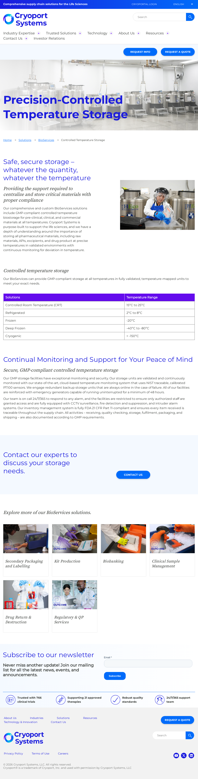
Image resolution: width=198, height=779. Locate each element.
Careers (63, 753)
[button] (179, 4)
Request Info (140, 51)
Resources (90, 718)
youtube (176, 755)
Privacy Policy (13, 753)
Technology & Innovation (20, 722)
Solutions (25, 140)
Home (7, 140)
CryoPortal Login (144, 4)
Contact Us (133, 475)
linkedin (191, 755)
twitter (184, 755)
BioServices (46, 140)
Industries (36, 718)
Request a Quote (178, 51)
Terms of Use (40, 753)
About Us (10, 718)
